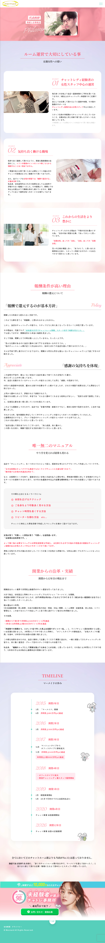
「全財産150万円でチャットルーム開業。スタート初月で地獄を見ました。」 (56, 330)
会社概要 (7, 927)
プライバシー (17, 927)
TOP (52, 920)
